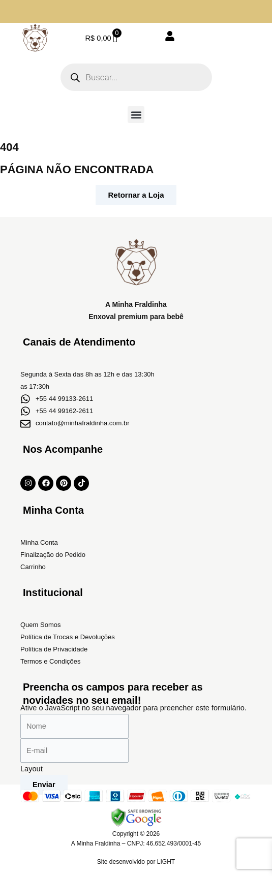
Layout (31, 769)
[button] (136, 114)
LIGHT (166, 861)
